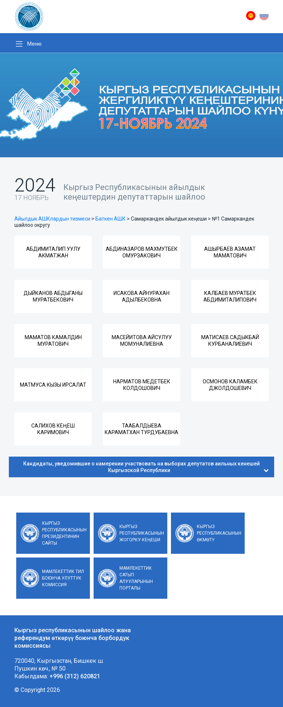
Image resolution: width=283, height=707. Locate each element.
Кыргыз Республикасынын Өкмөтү (219, 533)
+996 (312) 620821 (74, 676)
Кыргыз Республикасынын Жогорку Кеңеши (141, 533)
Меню (34, 44)
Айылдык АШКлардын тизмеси (52, 219)
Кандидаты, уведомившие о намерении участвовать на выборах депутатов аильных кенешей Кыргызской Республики (146, 467)
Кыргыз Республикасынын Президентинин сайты (64, 533)
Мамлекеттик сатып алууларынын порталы (136, 578)
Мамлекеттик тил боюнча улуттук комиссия (63, 578)
